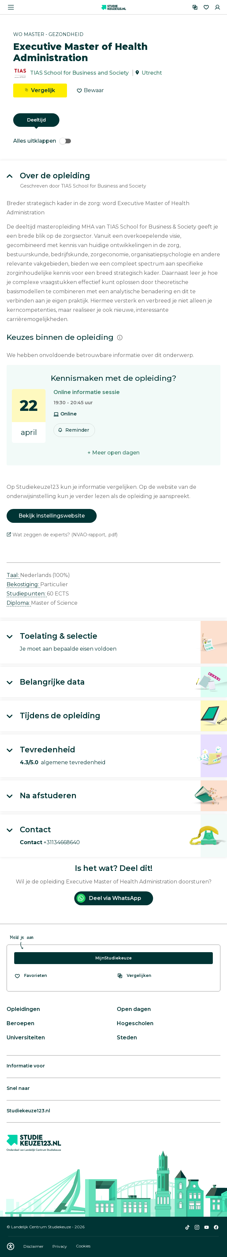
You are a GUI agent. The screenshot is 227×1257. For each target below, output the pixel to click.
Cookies (83, 1246)
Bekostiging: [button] (23, 584)
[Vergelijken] (195, 7)
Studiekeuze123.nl (28, 1111)
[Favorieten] (206, 7)
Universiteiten (26, 1037)
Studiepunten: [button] (27, 594)
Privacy (60, 1246)
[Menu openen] (10, 7)
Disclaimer (34, 1246)
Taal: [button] (13, 575)
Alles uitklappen (42, 141)
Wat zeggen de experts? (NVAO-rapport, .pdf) (62, 535)
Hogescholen (135, 1023)
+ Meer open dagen (113, 452)
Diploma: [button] (19, 603)
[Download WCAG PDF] (11, 1246)
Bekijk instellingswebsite (51, 516)
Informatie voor (26, 1066)
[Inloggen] (217, 7)
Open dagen (134, 1009)
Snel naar (18, 1088)
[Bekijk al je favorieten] (30, 976)
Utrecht (152, 73)
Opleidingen (23, 1009)
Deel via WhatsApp (109, 898)
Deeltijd (36, 120)
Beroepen (20, 1023)
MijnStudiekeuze (113, 957)
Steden (127, 1037)
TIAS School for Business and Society (79, 73)
